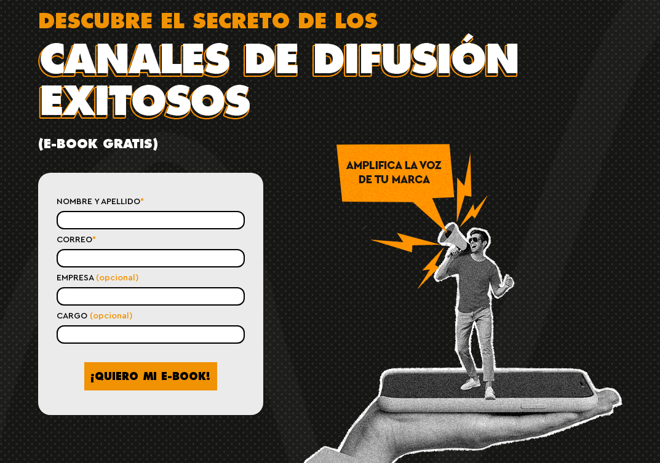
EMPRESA (98, 278)
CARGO (95, 316)
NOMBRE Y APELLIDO (100, 201)
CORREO (76, 239)
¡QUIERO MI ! (150, 376)
